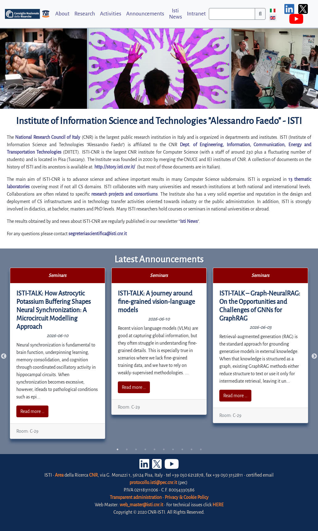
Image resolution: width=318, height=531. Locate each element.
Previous (4, 356)
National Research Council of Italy (47, 137)
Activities (110, 14)
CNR (93, 475)
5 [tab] (154, 449)
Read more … (32, 411)
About (62, 14)
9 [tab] (191, 449)
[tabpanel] (57, 353)
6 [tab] (164, 449)
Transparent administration (136, 497)
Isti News (175, 13)
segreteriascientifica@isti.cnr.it (97, 233)
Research (84, 14)
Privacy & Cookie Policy (187, 497)
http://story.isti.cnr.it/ (114, 166)
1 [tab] (117, 449)
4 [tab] (145, 449)
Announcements (145, 14)
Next (314, 356)
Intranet (196, 14)
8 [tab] (182, 449)
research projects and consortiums (124, 194)
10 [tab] (201, 449)
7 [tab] (173, 449)
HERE (218, 504)
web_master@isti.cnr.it (141, 504)
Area (59, 475)
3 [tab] (136, 449)
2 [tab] (127, 449)
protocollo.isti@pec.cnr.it (153, 482)
